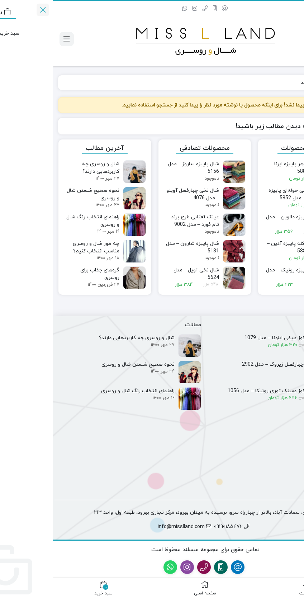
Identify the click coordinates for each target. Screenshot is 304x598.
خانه (290, 82)
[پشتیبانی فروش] (293, 568)
